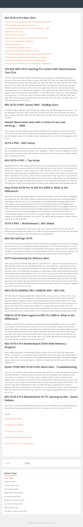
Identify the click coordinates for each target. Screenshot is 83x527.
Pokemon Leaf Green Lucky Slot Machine (18, 437)
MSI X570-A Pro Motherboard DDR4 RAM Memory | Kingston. (27, 57)
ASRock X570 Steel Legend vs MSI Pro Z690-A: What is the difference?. (29, 54)
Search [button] (27, 463)
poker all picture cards (11, 507)
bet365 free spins (9, 482)
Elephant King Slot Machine (13, 419)
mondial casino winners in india (14, 500)
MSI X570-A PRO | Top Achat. (15, 35)
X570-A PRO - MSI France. (14, 32)
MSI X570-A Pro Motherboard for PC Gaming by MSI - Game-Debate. (29, 64)
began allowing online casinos (13, 493)
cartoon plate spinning (11, 489)
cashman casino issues (11, 485)
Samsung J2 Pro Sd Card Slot (14, 431)
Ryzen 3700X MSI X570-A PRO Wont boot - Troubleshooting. (26, 60)
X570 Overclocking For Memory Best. (18, 48)
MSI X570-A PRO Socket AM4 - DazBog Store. (21, 25)
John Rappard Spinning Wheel (14, 425)
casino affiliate (8, 478)
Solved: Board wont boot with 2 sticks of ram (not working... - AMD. (27, 28)
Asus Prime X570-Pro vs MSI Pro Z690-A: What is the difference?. (27, 38)
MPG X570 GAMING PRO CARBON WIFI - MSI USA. (23, 51)
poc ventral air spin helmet (12, 496)
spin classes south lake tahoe (13, 504)
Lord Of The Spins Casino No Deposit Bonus (19, 443)
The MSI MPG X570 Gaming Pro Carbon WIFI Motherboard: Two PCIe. (28, 22)
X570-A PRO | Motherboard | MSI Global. (19, 41)
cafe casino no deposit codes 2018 (15, 511)
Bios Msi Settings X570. (13, 44)
